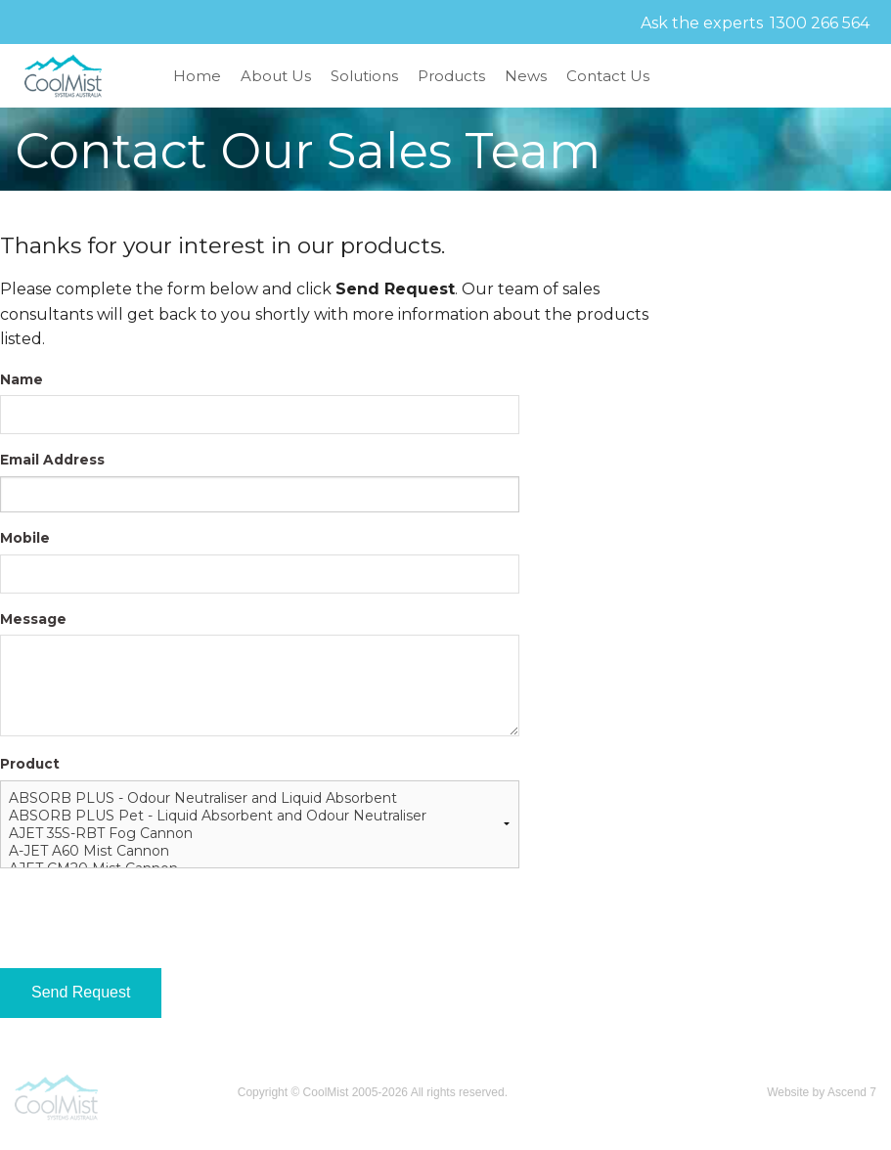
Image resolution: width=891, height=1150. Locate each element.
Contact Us (607, 75)
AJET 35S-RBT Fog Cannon (260, 833)
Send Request (80, 992)
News (526, 75)
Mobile (25, 538)
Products (451, 75)
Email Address (52, 459)
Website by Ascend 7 (821, 1092)
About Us (276, 75)
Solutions (364, 75)
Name (21, 379)
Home (197, 75)
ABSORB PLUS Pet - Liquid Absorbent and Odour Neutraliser (260, 815)
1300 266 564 (819, 23)
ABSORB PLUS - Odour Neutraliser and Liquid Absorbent (260, 798)
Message (33, 619)
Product (30, 764)
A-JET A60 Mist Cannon (260, 851)
